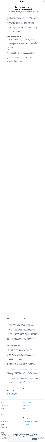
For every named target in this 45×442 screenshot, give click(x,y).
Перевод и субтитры (26, 405)
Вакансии (2, 409)
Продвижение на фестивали (27, 402)
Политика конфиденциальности (28, 418)
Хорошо (34, 439)
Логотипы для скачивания (5, 405)
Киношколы (2, 415)
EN (43, 1)
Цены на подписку (26, 424)
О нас (1, 402)
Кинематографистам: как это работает (6, 418)
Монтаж (24, 408)
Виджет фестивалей (4, 428)
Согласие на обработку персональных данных (30, 421)
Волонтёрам (2, 408)
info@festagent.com (11, 394)
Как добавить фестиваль (4, 421)
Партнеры (2, 414)
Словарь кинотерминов (4, 427)
